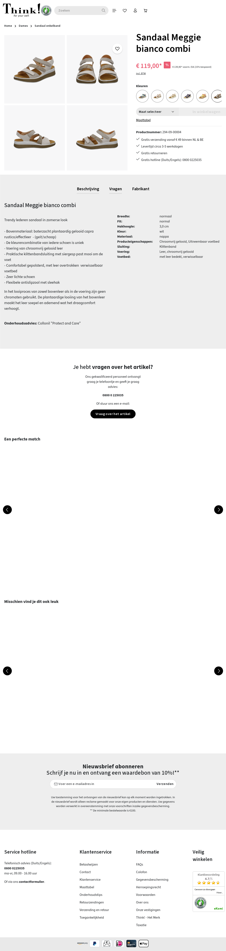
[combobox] (77, 10)
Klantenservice (90, 879)
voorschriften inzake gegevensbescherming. (142, 806)
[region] (66, 102)
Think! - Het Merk (148, 917)
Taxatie (141, 925)
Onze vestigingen (148, 910)
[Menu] (115, 10)
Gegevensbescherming (152, 879)
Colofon (141, 872)
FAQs (139, 864)
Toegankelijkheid (92, 917)
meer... (220, 892)
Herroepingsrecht (148, 887)
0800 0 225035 (113, 395)
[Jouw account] (136, 10)
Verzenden (165, 784)
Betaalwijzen (89, 864)
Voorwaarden (145, 894)
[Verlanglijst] (126, 10)
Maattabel (143, 120)
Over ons (142, 902)
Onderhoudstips (91, 894)
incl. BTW (141, 73)
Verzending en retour (94, 910)
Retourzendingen (92, 902)
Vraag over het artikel (113, 414)
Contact (85, 872)
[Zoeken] (105, 10)
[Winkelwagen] (147, 10)
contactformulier (31, 881)
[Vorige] (7, 509)
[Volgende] (218, 509)
